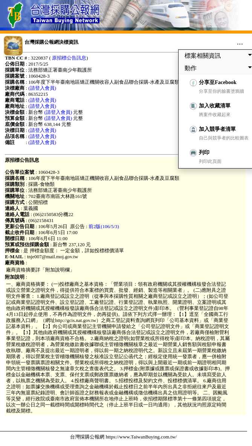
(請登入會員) (42, 88)
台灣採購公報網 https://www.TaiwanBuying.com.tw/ (123, 437)
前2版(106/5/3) (104, 226)
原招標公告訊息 (69, 58)
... (240, 42)
